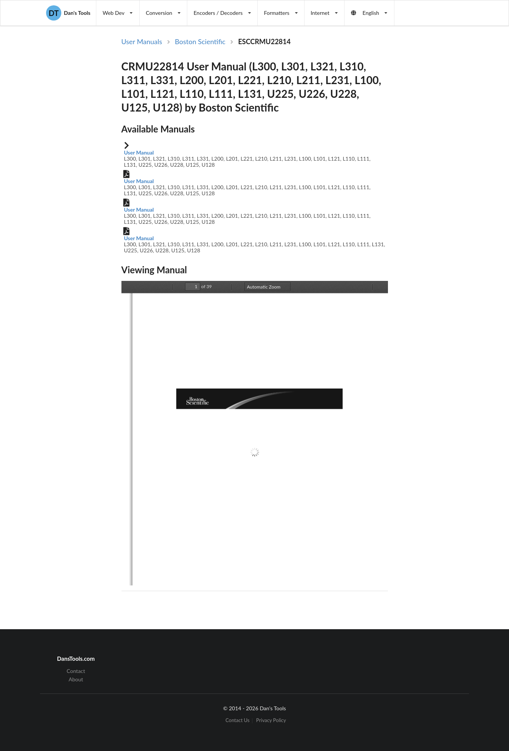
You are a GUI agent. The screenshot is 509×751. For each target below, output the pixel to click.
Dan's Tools (68, 13)
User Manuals (141, 41)
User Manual (139, 153)
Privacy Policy (271, 720)
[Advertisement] (433, 161)
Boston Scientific (200, 41)
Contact (76, 671)
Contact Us (237, 720)
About (76, 679)
